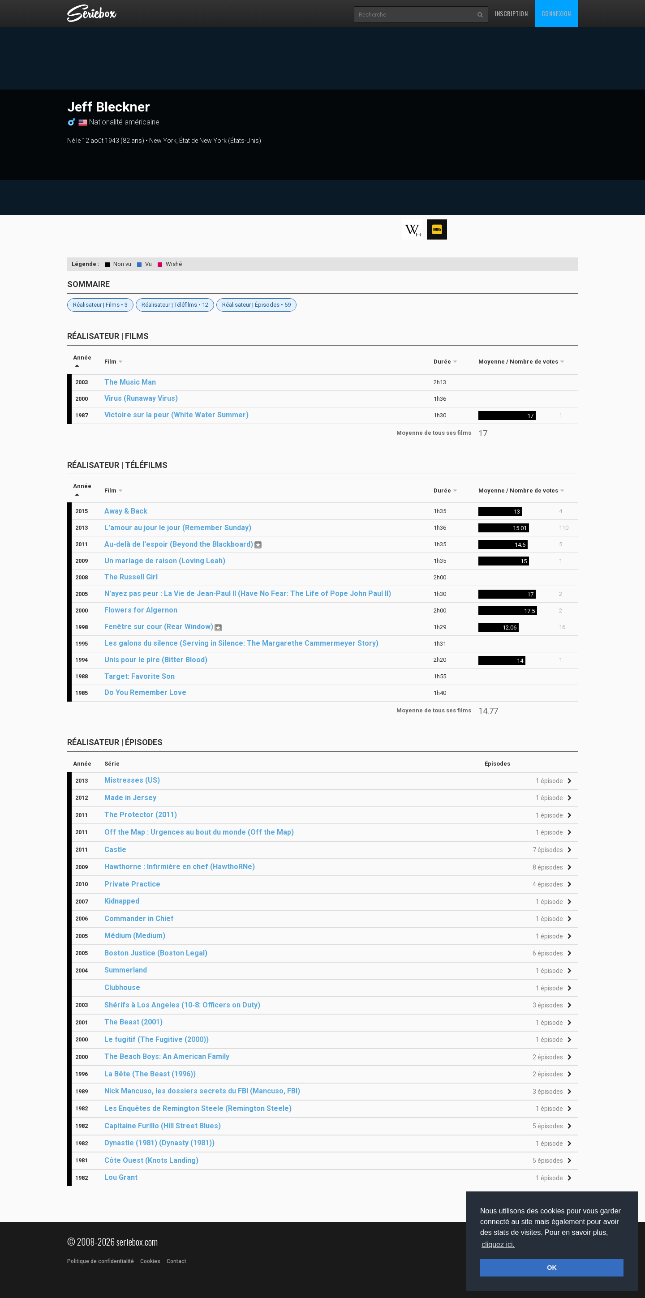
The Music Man (130, 382)
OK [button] (552, 1267)
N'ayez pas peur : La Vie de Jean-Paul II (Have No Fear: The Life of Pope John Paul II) (247, 593)
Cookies (150, 1261)
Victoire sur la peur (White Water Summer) (176, 415)
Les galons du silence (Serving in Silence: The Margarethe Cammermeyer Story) (241, 643)
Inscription (511, 13)
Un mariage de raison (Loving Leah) (164, 561)
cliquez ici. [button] (498, 1244)
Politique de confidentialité (100, 1261)
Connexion (556, 13)
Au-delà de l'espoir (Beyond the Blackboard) (178, 544)
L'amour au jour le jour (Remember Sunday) (177, 527)
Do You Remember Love (145, 692)
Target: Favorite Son (139, 676)
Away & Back (125, 511)
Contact (176, 1261)
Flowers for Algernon (140, 610)
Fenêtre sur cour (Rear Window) (158, 626)
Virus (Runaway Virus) (141, 398)
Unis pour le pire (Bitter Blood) (155, 660)
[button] (552, 781)
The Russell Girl (131, 577)
